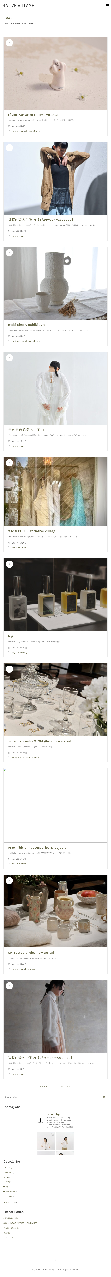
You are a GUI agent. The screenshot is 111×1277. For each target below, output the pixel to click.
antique (15, 757)
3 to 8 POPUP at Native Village (32, 531)
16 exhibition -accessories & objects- (38, 847)
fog (10, 636)
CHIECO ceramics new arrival (31, 952)
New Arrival (25, 757)
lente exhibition (9, 1238)
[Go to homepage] (18, 5)
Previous (43, 1086)
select (5, 1178)
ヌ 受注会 (6, 1233)
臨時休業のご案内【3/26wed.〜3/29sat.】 (41, 220)
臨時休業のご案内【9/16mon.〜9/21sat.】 (41, 1058)
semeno (35, 757)
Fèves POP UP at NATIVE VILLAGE (33, 115)
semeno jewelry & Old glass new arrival (39, 741)
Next (70, 1086)
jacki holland (10, 1192)
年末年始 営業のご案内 (26, 430)
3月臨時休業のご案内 (11, 1218)
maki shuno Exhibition (26, 324)
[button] (107, 6)
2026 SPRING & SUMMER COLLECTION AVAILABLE (20, 1223)
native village (18, 131)
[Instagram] (55, 1260)
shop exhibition (32, 131)
